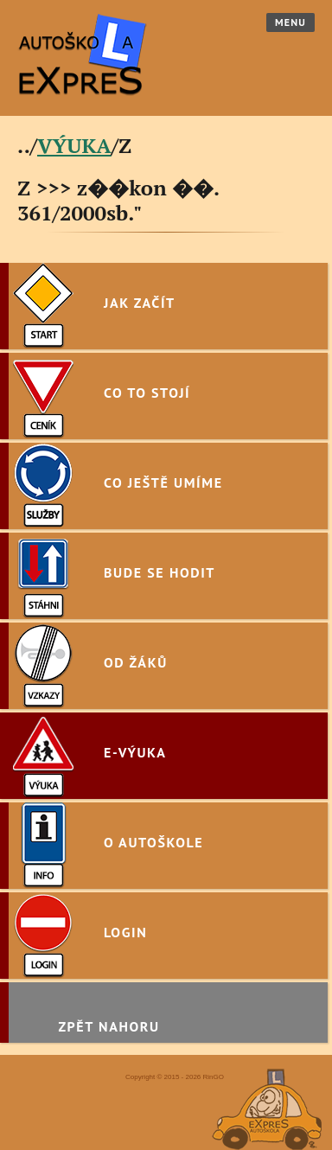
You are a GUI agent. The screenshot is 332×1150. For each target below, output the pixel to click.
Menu (290, 22)
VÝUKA (74, 145)
